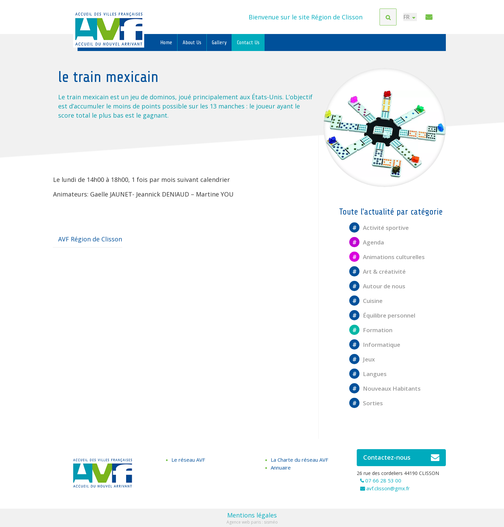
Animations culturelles (387, 257)
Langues (368, 374)
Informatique (374, 344)
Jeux (362, 359)
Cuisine (366, 301)
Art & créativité (377, 271)
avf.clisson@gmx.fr (388, 488)
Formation (370, 330)
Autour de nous (377, 286)
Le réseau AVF (188, 459)
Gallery (219, 42)
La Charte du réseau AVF (299, 459)
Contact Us (248, 42)
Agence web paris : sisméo (252, 522)
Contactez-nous (401, 457)
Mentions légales (252, 515)
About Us (192, 42)
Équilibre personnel (382, 315)
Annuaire (281, 467)
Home (166, 42)
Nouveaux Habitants (385, 388)
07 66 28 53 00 (383, 480)
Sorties (366, 403)
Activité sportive (379, 228)
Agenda (366, 242)
